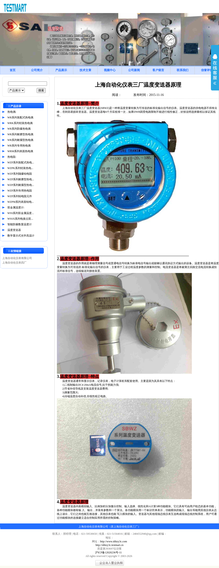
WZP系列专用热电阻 (19, 190)
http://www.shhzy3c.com (113, 541)
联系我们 (182, 70)
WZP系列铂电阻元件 (19, 196)
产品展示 (61, 70)
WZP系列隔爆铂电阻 (19, 173)
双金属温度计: (15, 207)
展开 (215, 72)
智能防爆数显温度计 (19, 224)
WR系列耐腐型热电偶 (20, 140)
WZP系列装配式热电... (20, 162)
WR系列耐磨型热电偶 (20, 134)
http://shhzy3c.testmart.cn (109, 545)
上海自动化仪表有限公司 (17, 258)
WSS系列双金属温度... (20, 213)
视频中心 (110, 70)
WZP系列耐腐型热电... (20, 185)
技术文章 (85, 70)
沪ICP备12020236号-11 (108, 552)
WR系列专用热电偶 (19, 145)
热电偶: (11, 111)
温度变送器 (14, 230)
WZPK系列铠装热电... (20, 168)
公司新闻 (134, 70)
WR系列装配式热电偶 (20, 117)
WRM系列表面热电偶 (20, 151)
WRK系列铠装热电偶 (20, 123)
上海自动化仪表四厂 (14, 262)
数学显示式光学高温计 (20, 235)
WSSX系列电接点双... (20, 218)
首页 (13, 70)
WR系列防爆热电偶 (19, 128)
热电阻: (11, 156)
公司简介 (37, 70)
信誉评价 (207, 70)
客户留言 (158, 70)
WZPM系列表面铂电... (20, 201)
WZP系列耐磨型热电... (20, 179)
